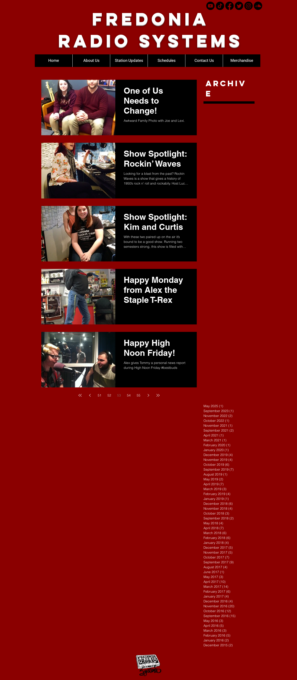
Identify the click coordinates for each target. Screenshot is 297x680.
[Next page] (148, 395)
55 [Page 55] (138, 395)
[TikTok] (220, 6)
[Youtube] (210, 6)
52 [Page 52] (109, 395)
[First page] (80, 395)
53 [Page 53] (119, 395)
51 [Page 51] (99, 395)
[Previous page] (90, 395)
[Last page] (158, 395)
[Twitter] (239, 6)
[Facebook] (229, 6)
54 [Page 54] (129, 395)
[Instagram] (248, 6)
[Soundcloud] (258, 6)
